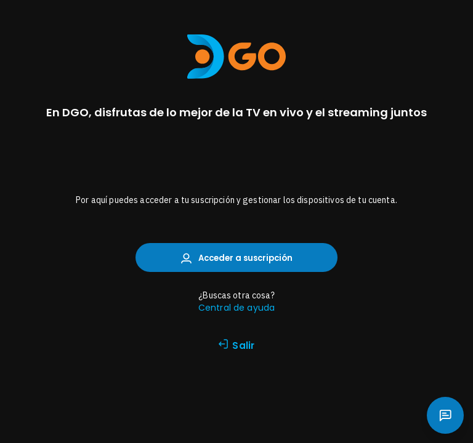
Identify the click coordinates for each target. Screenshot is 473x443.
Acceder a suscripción (237, 258)
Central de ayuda (236, 307)
